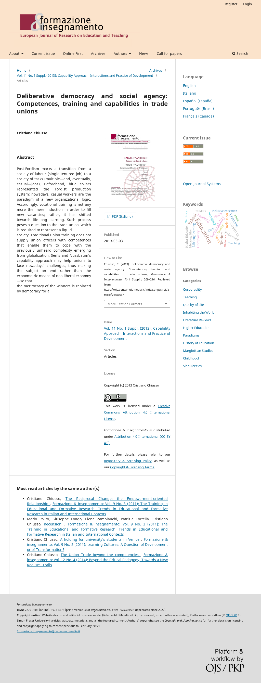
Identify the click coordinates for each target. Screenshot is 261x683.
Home (21, 70)
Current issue (43, 53)
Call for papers (169, 53)
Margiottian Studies (198, 350)
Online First (73, 53)
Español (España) (198, 100)
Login (247, 4)
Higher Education (196, 327)
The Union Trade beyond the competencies (100, 554)
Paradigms (191, 335)
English (189, 85)
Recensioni (54, 524)
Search (240, 53)
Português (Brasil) (198, 108)
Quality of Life (193, 304)
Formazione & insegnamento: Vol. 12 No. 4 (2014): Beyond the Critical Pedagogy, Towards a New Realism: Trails (97, 559)
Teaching (190, 297)
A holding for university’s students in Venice (100, 539)
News (144, 53)
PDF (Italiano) (122, 216)
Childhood (191, 358)
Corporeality (192, 289)
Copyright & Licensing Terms (132, 467)
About (14, 53)
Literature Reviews (197, 320)
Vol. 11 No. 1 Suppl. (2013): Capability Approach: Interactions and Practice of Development (85, 75)
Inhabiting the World (199, 312)
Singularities (192, 366)
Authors (121, 53)
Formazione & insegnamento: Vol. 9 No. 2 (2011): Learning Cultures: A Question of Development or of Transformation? (97, 544)
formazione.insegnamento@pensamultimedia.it (48, 631)
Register (231, 4)
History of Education (198, 343)
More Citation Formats (125, 304)
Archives (98, 53)
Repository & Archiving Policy (128, 460)
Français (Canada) (198, 116)
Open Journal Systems (202, 183)
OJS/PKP (231, 615)
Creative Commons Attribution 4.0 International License (137, 412)
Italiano (189, 93)
